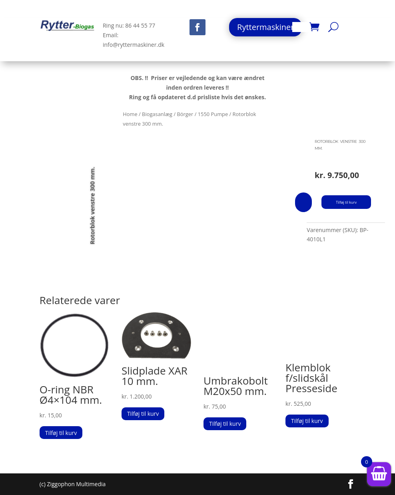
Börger (185, 114)
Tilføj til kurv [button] (61, 433)
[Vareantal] (303, 202)
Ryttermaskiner (265, 27)
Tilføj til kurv (348, 202)
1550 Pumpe (213, 114)
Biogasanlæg (157, 114)
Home (130, 114)
